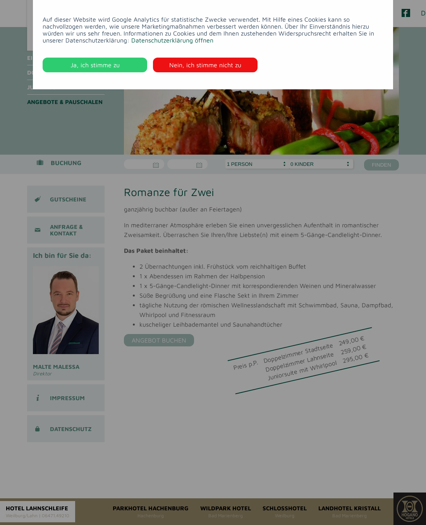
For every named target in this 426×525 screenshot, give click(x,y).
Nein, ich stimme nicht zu (205, 64)
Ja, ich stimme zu (95, 64)
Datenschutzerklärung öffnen (172, 40)
